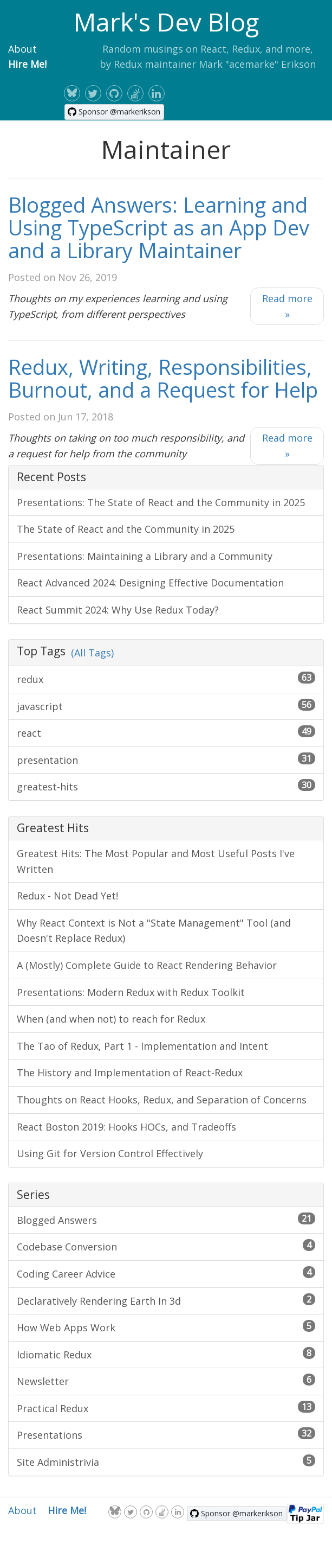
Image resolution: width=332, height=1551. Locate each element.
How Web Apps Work (166, 1327)
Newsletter (166, 1381)
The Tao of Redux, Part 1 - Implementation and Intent (142, 1045)
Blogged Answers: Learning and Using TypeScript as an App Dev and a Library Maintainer (158, 227)
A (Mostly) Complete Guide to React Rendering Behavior (147, 965)
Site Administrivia (166, 1461)
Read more (287, 306)
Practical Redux (166, 1408)
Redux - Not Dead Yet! (67, 895)
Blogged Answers (166, 1219)
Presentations (166, 1434)
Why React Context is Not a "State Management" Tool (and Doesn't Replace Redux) (154, 930)
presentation (166, 759)
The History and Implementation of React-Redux (130, 1072)
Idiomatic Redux (166, 1354)
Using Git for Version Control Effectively (110, 1153)
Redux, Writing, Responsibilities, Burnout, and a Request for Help (163, 378)
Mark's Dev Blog (166, 22)
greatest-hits (166, 786)
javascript (166, 706)
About (22, 48)
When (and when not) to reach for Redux (111, 1018)
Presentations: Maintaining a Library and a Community (144, 556)
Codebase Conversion (166, 1246)
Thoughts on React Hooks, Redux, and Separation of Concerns (162, 1099)
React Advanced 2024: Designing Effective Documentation (150, 582)
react (166, 732)
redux (166, 679)
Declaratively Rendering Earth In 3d (166, 1300)
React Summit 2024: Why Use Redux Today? (118, 609)
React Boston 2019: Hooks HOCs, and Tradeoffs (126, 1126)
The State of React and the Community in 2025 (126, 528)
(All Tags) (92, 652)
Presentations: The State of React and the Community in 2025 (161, 502)
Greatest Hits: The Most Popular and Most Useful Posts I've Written (156, 861)
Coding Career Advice (166, 1273)
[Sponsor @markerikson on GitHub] (114, 111)
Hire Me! (27, 64)
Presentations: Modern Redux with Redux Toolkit (131, 992)
